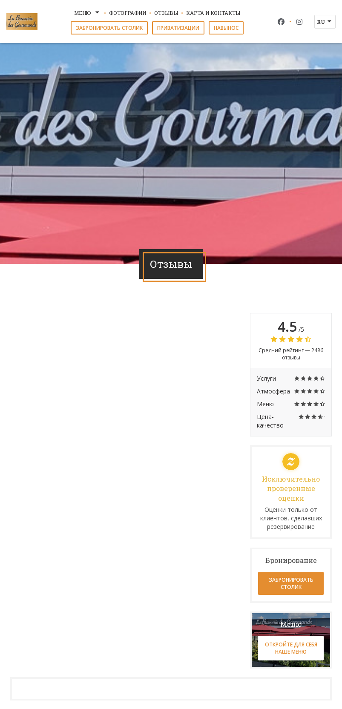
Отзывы (166, 12)
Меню (87, 13)
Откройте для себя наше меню (291, 648)
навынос (226, 28)
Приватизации (178, 28)
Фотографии (127, 12)
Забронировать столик (109, 28)
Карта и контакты (213, 12)
